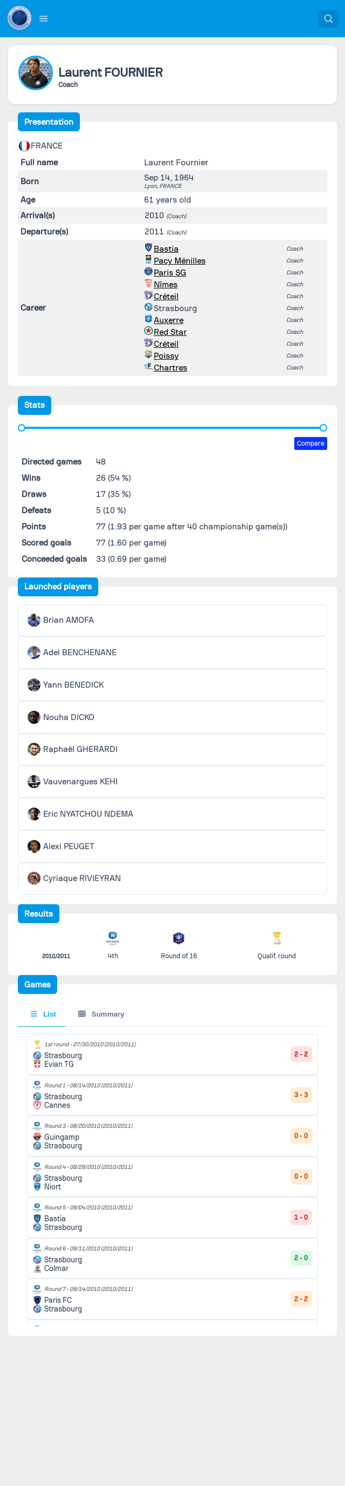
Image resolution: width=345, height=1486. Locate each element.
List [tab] (43, 1014)
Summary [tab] (101, 1014)
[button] (44, 18)
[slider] (21, 428)
